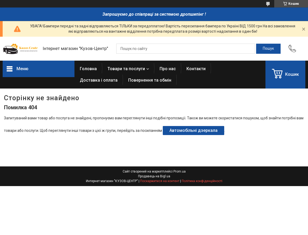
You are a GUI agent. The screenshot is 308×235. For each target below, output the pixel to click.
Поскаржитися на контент (159, 181)
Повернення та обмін (149, 80)
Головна (88, 68)
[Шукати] (268, 49)
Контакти (196, 68)
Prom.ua (179, 171)
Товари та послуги (126, 68)
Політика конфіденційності (202, 181)
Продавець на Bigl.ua (154, 176)
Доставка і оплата (99, 80)
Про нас (168, 68)
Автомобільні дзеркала (193, 130)
